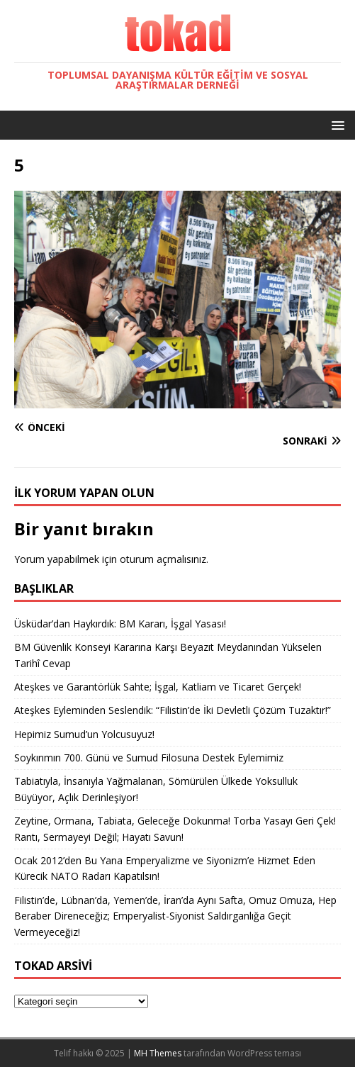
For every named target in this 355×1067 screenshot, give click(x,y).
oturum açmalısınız (163, 559)
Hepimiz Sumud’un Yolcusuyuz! (84, 734)
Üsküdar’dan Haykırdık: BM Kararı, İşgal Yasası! (120, 623)
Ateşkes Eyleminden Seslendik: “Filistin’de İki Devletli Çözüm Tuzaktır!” (172, 710)
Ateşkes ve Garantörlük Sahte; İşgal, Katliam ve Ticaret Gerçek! (157, 686)
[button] (335, 124)
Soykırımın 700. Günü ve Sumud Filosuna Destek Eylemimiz (148, 757)
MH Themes (157, 1053)
